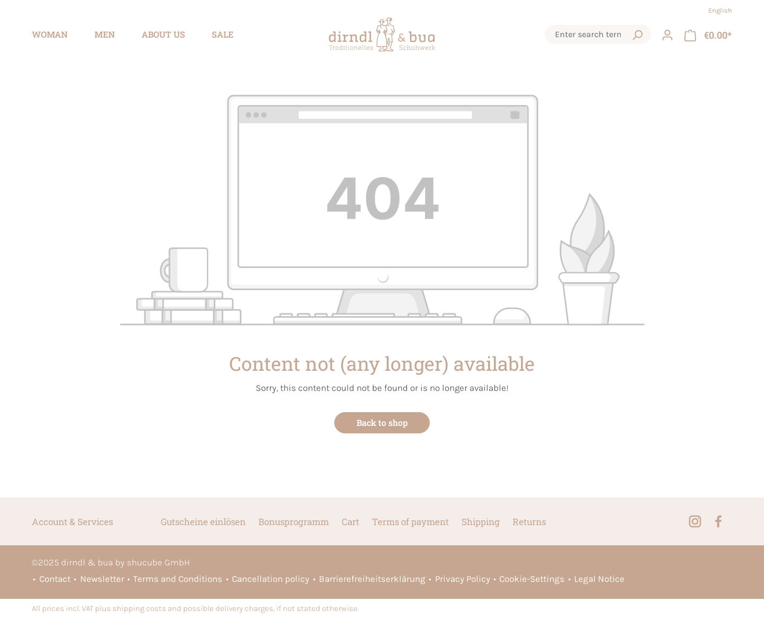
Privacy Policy (462, 578)
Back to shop (382, 422)
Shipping (481, 522)
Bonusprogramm (293, 522)
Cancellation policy (270, 578)
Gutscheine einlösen (203, 522)
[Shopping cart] (708, 34)
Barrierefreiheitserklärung (372, 578)
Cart (350, 522)
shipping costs (139, 608)
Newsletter (102, 578)
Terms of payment (410, 522)
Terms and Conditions (177, 578)
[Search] (637, 34)
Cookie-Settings (532, 578)
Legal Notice (599, 578)
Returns (529, 522)
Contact (55, 578)
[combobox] (588, 34)
